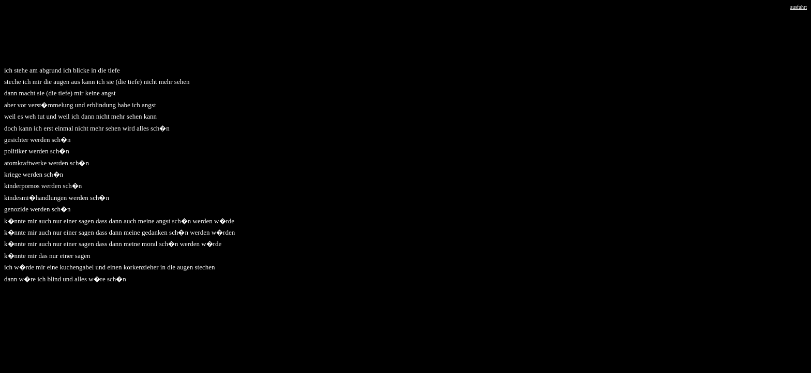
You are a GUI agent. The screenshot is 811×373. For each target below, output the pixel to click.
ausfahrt (798, 7)
